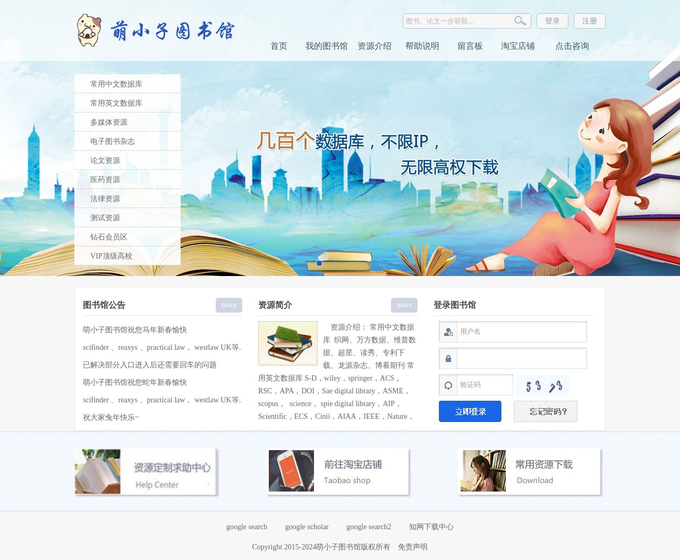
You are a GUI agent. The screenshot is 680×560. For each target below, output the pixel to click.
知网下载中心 (431, 527)
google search (246, 527)
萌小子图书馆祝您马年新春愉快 (135, 330)
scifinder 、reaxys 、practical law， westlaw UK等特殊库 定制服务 (188, 347)
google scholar (307, 527)
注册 (589, 21)
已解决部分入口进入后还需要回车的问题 (150, 365)
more (229, 305)
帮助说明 (422, 45)
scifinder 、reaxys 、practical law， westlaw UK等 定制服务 (176, 400)
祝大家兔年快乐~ (111, 417)
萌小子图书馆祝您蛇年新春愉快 (135, 382)
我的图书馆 (326, 45)
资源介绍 (375, 45)
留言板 (470, 45)
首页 (278, 45)
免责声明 (413, 547)
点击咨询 (571, 45)
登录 (552, 21)
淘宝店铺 (518, 45)
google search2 (368, 527)
